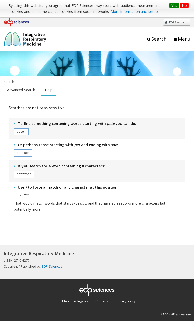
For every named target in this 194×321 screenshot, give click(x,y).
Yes (174, 5)
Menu (184, 39)
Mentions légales (75, 301)
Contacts (102, 301)
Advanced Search (21, 90)
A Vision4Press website (175, 314)
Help (48, 90)
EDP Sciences (52, 266)
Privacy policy (125, 301)
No (184, 5)
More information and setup (134, 11)
